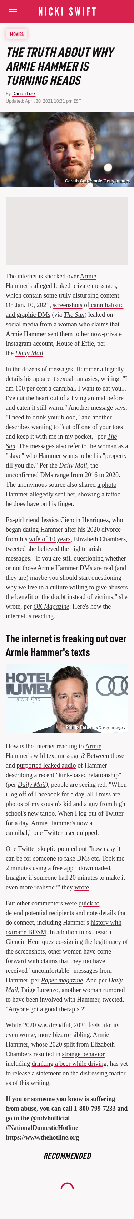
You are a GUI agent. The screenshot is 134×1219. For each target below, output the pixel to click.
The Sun (74, 314)
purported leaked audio (46, 765)
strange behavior (83, 1054)
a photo (106, 484)
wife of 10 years (49, 539)
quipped (86, 832)
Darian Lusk (24, 93)
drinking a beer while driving (69, 1063)
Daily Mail (29, 353)
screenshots (68, 305)
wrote (81, 887)
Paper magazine (62, 980)
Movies (17, 34)
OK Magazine (51, 606)
